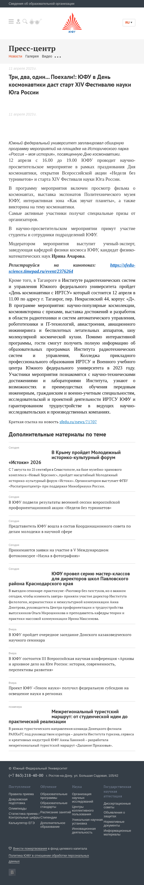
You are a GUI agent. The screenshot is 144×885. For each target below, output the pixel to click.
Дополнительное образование (52, 824)
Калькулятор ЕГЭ (22, 823)
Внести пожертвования (30, 848)
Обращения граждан (71, 56)
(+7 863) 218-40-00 (26, 775)
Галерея (32, 56)
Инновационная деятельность (84, 830)
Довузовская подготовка (18, 801)
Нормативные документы (114, 823)
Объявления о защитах (114, 814)
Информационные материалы (117, 832)
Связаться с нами (106, 56)
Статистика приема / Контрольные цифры (24, 815)
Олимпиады (18, 808)
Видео (47, 56)
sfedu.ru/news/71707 (78, 421)
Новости (15, 56)
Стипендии (48, 817)
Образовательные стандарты (53, 805)
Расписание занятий (55, 812)
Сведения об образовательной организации (41, 3)
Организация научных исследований (82, 797)
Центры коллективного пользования (83, 810)
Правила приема (21, 794)
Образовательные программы (53, 796)
